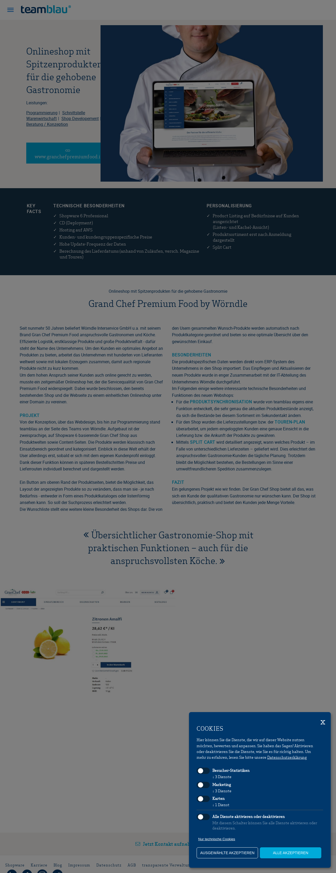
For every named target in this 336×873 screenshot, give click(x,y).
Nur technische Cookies (216, 839)
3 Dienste (222, 776)
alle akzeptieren (290, 853)
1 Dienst (220, 804)
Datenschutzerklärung (287, 757)
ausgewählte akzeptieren (227, 853)
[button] (10, 10)
